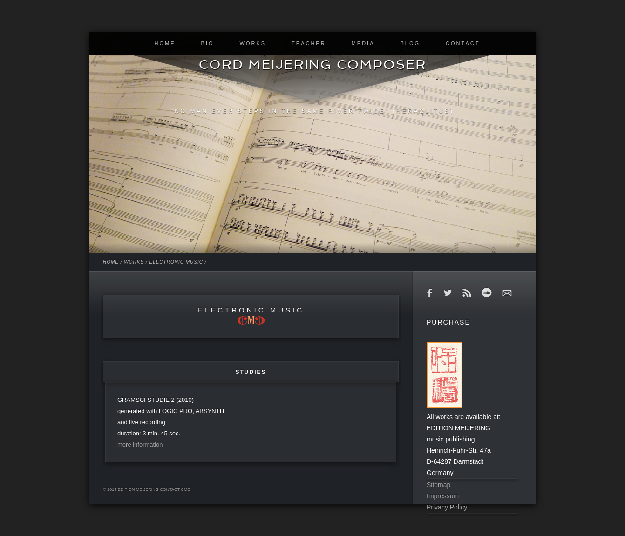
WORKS (253, 43)
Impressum (443, 496)
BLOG (410, 43)
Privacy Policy (447, 507)
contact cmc (175, 489)
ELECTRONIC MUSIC (176, 262)
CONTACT (463, 43)
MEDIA (363, 43)
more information (140, 444)
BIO (207, 43)
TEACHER (309, 43)
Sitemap (438, 485)
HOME (165, 43)
